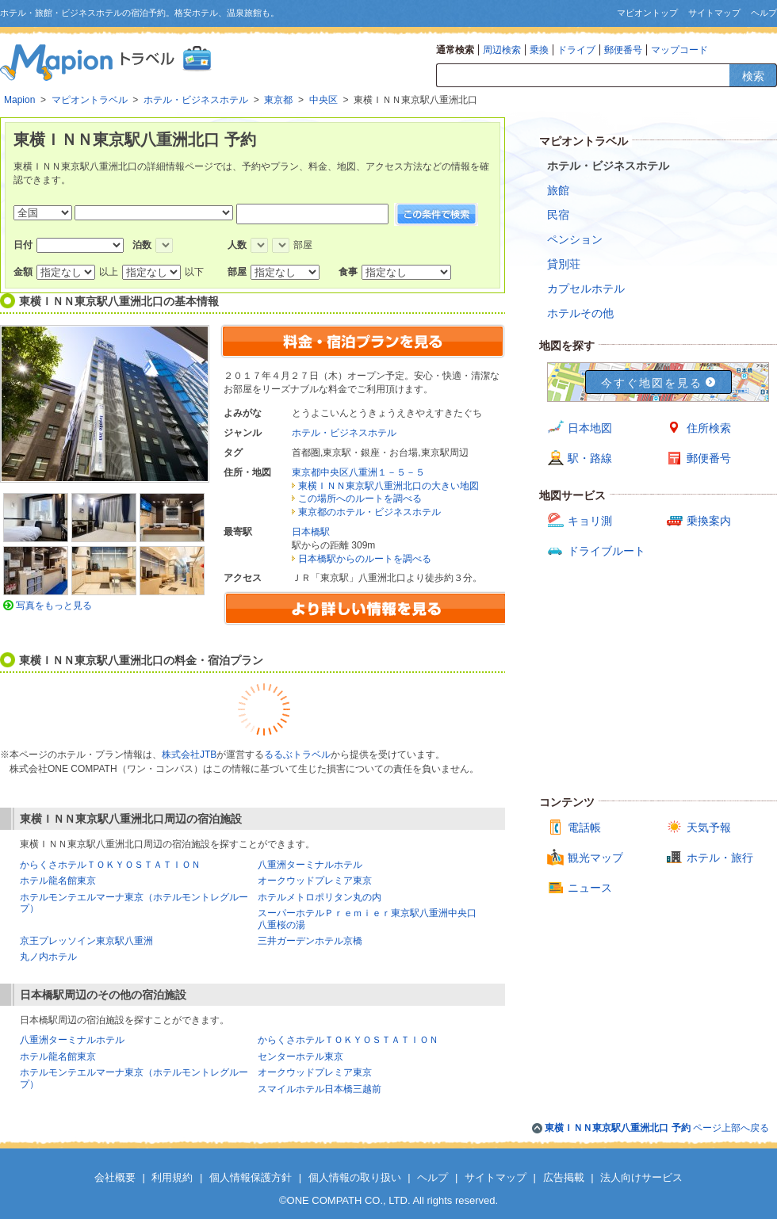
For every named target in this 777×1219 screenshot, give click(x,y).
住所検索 (709, 428)
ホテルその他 (580, 313)
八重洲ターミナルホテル (310, 864)
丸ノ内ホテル (48, 956)
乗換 (539, 49)
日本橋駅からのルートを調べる (364, 558)
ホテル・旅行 (720, 857)
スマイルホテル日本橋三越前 (319, 1089)
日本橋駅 (311, 531)
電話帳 (584, 827)
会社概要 (115, 1177)
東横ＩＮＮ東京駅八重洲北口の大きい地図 (388, 485)
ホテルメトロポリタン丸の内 (319, 897)
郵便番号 (623, 49)
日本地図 (590, 428)
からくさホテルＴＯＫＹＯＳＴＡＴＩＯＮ (110, 864)
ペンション (575, 239)
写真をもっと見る (54, 605)
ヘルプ (764, 12)
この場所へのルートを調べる (360, 498)
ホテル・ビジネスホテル (344, 432)
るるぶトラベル (297, 754)
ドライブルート (606, 551)
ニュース (590, 887)
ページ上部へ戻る (657, 1127)
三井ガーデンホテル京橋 (310, 940)
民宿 (558, 214)
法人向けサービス (641, 1177)
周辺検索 (502, 49)
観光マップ (595, 857)
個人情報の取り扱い (354, 1177)
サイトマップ (714, 12)
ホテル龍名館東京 (58, 880)
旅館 (558, 190)
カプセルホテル (586, 288)
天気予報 (709, 827)
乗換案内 (709, 520)
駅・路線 (590, 458)
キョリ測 (590, 520)
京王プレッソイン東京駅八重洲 (86, 940)
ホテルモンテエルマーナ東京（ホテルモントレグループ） (134, 903)
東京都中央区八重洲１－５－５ (358, 472)
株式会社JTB (189, 754)
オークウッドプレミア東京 (315, 880)
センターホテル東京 (300, 1056)
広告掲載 (563, 1177)
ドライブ (576, 49)
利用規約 (172, 1177)
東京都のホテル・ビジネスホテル (369, 512)
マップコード (679, 49)
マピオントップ (647, 12)
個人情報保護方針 (250, 1177)
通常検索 (455, 49)
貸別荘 (563, 264)
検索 (753, 76)
